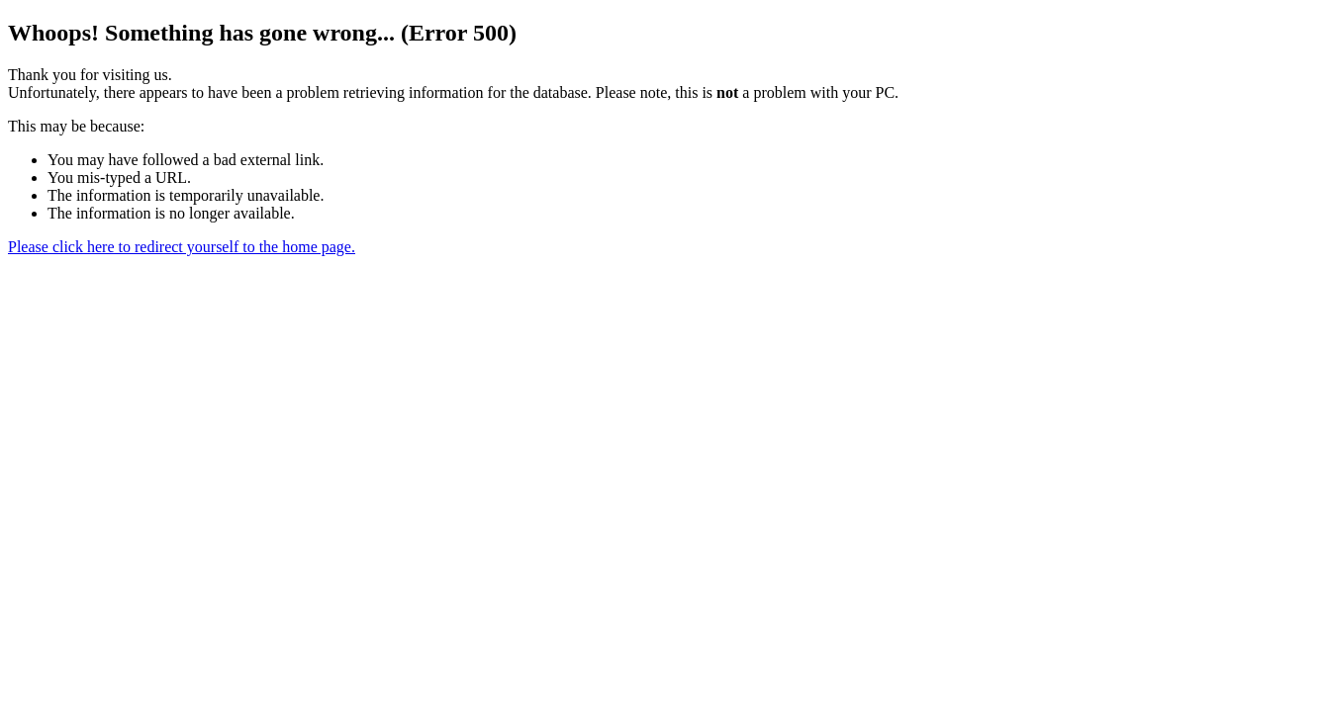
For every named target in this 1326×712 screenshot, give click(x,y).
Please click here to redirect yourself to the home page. (181, 246)
